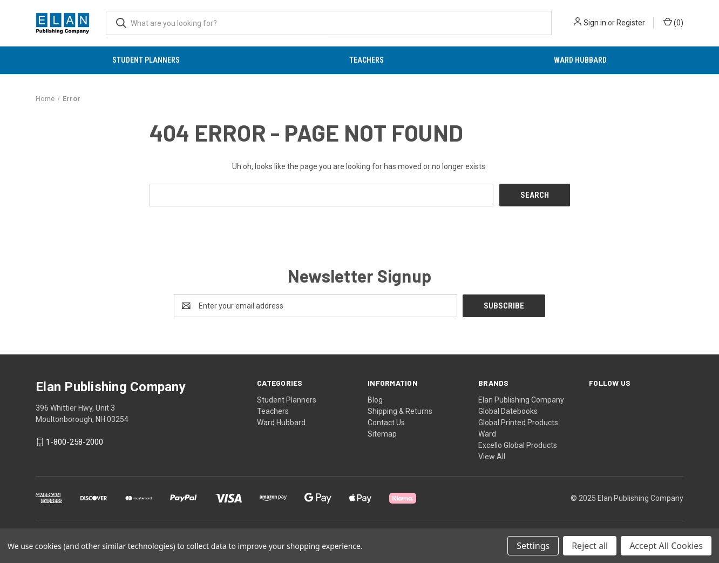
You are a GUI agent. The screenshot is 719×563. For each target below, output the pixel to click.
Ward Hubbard (580, 60)
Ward (487, 433)
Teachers (366, 60)
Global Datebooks (508, 410)
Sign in (595, 22)
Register (630, 22)
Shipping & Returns (400, 410)
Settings (533, 546)
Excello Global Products (517, 444)
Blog (375, 399)
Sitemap (382, 433)
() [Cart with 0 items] (673, 22)
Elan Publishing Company (521, 399)
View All (491, 456)
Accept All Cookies (666, 546)
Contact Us (386, 422)
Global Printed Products (518, 422)
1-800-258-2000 (74, 442)
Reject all (590, 546)
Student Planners (146, 60)
